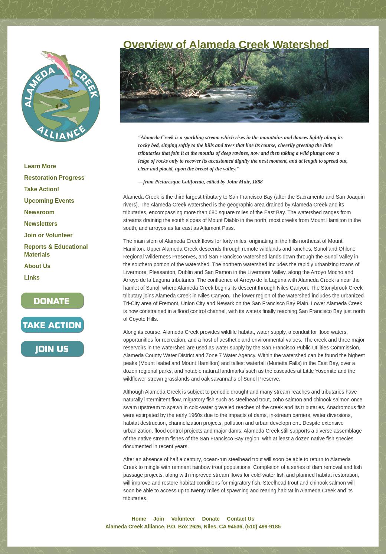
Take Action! (41, 189)
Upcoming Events (49, 201)
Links (32, 277)
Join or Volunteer (48, 235)
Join (158, 519)
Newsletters (41, 224)
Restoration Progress (54, 178)
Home (139, 519)
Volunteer (183, 519)
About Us (37, 266)
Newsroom (39, 212)
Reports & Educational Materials (56, 251)
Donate (210, 519)
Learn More (40, 166)
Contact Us (240, 519)
